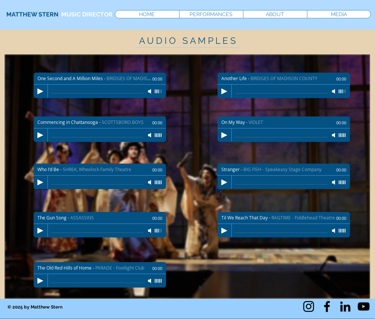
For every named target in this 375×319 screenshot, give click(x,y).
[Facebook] (327, 306)
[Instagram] (308, 306)
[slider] (158, 281)
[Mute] (150, 281)
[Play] (40, 281)
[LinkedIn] (345, 306)
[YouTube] (363, 306)
